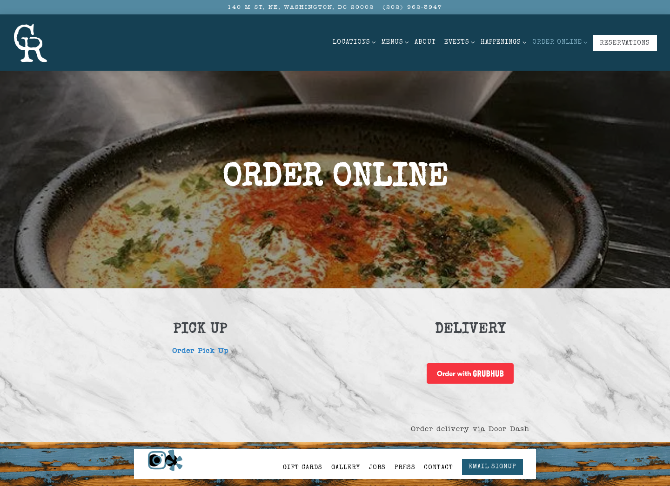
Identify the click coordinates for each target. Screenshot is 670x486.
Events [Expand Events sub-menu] (458, 41)
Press (405, 449)
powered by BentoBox (335, 476)
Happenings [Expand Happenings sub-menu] (502, 41)
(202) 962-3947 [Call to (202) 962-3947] (412, 7)
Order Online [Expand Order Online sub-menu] (558, 41)
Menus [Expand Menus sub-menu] (394, 41)
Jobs (377, 449)
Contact (438, 449)
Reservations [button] (625, 43)
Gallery (346, 449)
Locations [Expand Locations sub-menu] (353, 41)
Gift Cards (302, 449)
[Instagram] (154, 440)
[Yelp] (171, 440)
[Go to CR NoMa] (301, 7)
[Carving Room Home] (31, 42)
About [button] (425, 43)
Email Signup (492, 448)
